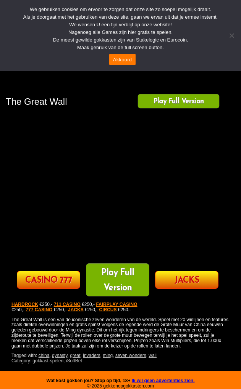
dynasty (59, 355)
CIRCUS (107, 309)
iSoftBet (74, 360)
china (44, 355)
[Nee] (231, 35)
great (75, 355)
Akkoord (122, 59)
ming (108, 355)
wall (153, 355)
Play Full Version (178, 101)
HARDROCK (24, 304)
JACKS (187, 280)
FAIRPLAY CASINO (116, 304)
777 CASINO (39, 309)
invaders (91, 355)
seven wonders (130, 355)
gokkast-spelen (47, 360)
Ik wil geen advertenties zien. (163, 380)
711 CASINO (67, 304)
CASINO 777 (48, 280)
